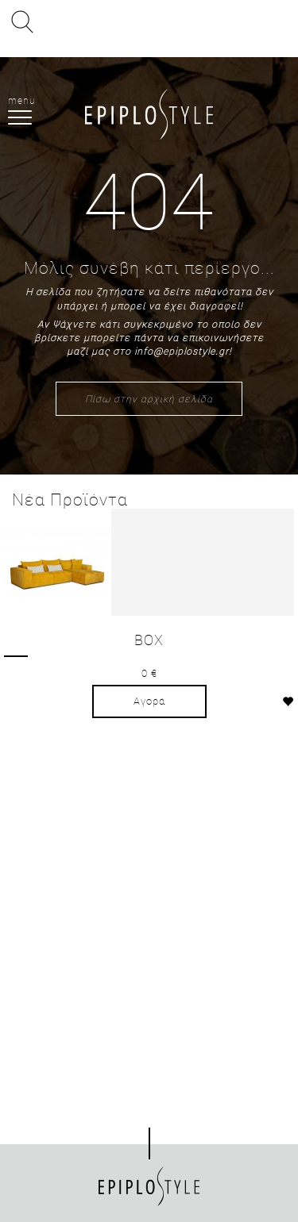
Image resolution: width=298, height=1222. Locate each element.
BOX (149, 639)
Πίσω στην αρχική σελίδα (149, 398)
